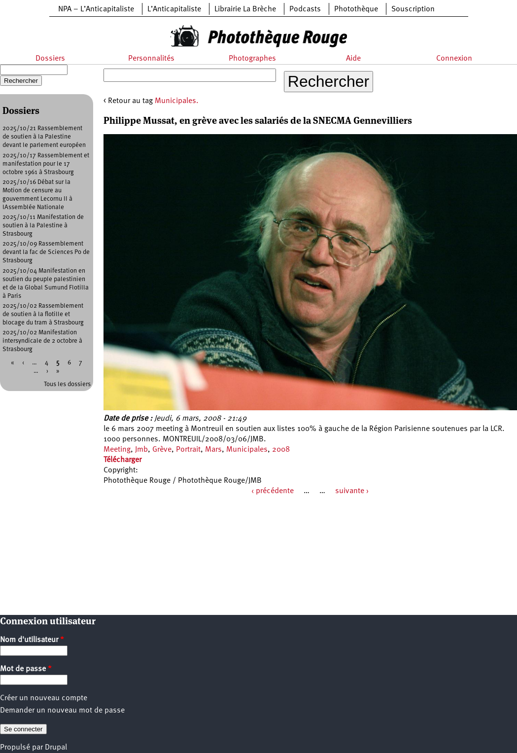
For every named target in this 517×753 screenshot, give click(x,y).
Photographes (252, 59)
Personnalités (151, 59)
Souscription (413, 9)
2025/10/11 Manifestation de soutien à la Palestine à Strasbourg (43, 225)
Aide (353, 59)
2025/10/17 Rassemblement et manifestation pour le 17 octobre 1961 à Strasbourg (45, 164)
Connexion (454, 59)
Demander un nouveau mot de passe (62, 711)
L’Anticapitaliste (174, 9)
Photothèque (356, 9)
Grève (162, 450)
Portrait (188, 450)
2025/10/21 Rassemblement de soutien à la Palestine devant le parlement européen (44, 136)
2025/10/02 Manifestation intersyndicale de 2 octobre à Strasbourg (42, 341)
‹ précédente (272, 491)
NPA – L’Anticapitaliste (96, 9)
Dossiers (50, 59)
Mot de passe (26, 669)
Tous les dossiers (67, 384)
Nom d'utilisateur (32, 640)
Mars (213, 450)
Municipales (247, 450)
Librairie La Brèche (245, 9)
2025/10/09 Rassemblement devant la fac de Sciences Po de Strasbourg (46, 252)
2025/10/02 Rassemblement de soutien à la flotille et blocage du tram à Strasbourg (43, 314)
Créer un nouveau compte (43, 698)
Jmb (141, 450)
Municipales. (177, 101)
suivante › (352, 491)
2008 (281, 450)
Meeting (117, 450)
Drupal (56, 748)
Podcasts (305, 9)
